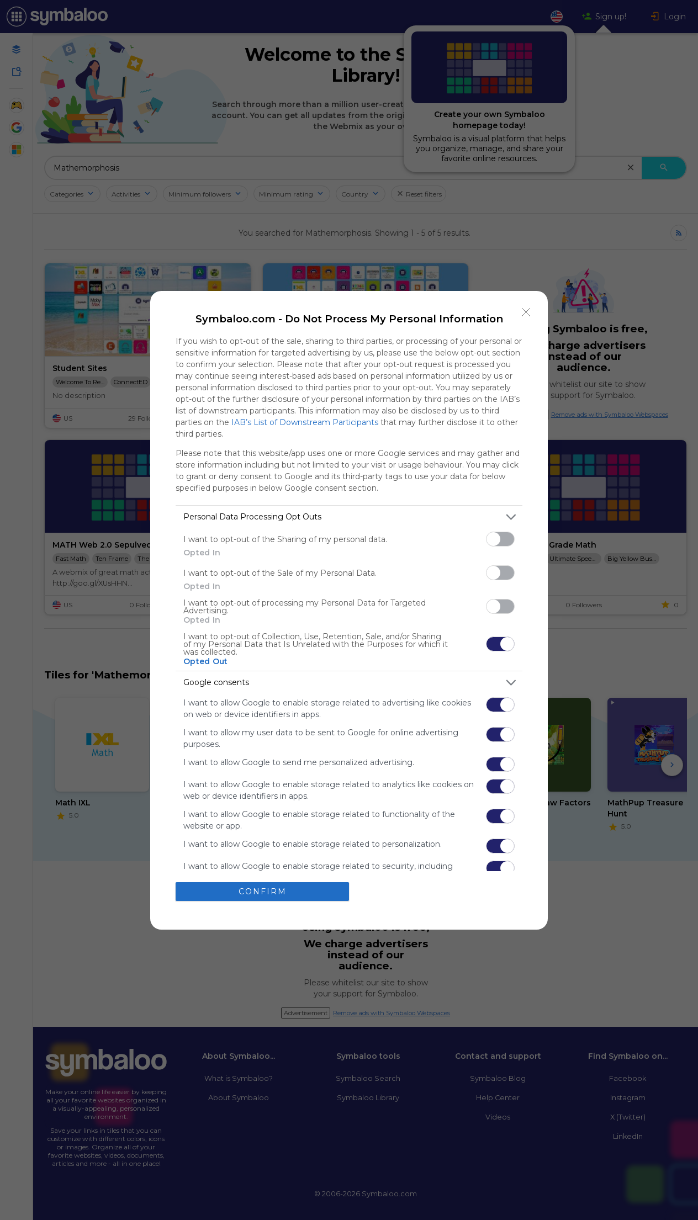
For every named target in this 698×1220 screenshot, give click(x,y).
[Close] (526, 312)
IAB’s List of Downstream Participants (304, 422)
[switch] (500, 539)
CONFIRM (263, 892)
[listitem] (349, 517)
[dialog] (349, 610)
